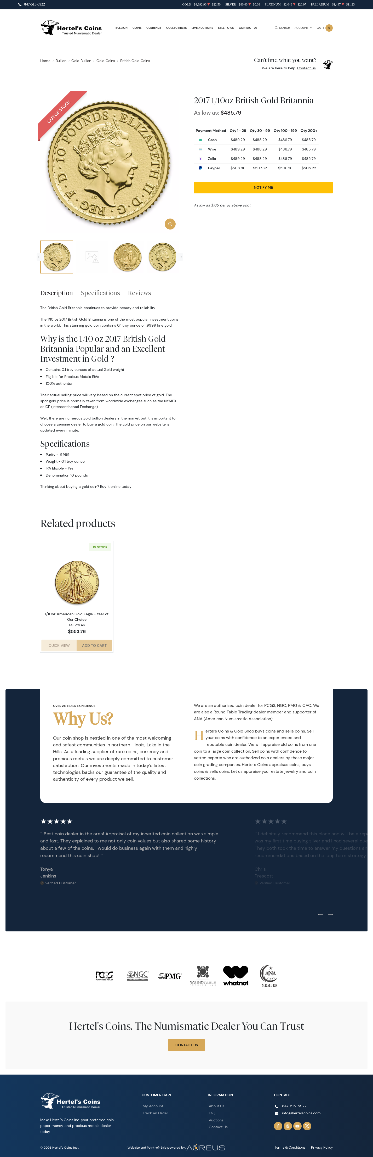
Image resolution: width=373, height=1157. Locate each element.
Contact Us (248, 28)
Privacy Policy (323, 1146)
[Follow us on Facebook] (278, 1124)
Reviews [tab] (139, 293)
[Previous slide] (40, 257)
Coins (137, 28)
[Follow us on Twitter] (307, 1124)
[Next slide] (179, 257)
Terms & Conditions (292, 1146)
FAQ (212, 1111)
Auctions (216, 1118)
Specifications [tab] (100, 293)
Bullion (122, 28)
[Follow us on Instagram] (288, 1124)
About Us (216, 1104)
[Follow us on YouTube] (297, 1124)
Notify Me (263, 187)
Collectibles (176, 28)
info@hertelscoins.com (301, 1111)
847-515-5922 (34, 5)
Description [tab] (56, 293)
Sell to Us (226, 28)
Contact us (306, 68)
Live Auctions (202, 28)
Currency (154, 28)
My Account (153, 1104)
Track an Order (155, 1111)
